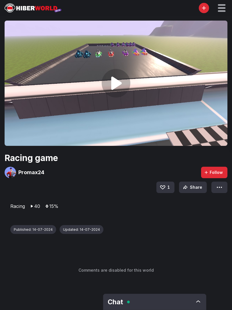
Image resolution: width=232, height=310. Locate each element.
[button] (221, 8)
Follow (213, 172)
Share (192, 187)
